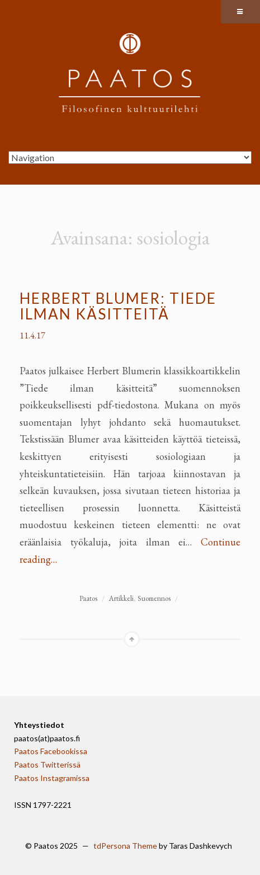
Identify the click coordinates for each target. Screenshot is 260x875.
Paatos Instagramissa (51, 778)
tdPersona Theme (125, 845)
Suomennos (154, 598)
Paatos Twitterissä (47, 764)
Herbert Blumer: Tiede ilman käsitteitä (118, 306)
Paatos (88, 598)
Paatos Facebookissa (50, 751)
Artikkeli (121, 598)
